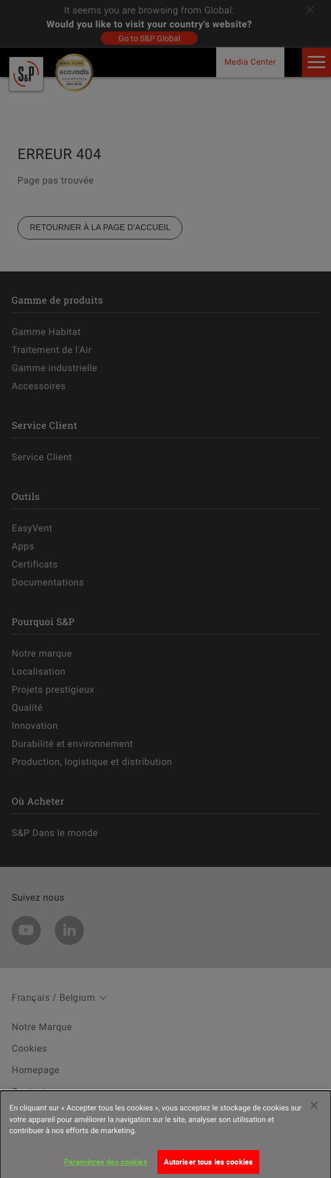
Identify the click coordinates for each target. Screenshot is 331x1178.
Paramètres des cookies (105, 1165)
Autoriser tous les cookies (208, 1165)
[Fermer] (314, 1108)
